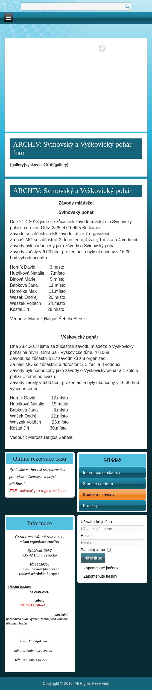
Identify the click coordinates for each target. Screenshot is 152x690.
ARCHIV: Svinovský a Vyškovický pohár (72, 191)
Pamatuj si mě (93, 549)
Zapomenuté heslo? (100, 576)
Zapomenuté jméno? (100, 568)
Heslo (85, 535)
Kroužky (90, 505)
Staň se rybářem (98, 483)
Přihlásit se (92, 558)
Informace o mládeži (101, 472)
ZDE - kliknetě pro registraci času (37, 491)
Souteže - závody (99, 494)
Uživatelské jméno (96, 521)
